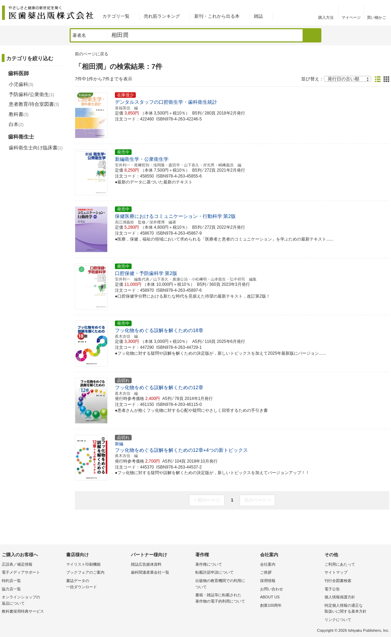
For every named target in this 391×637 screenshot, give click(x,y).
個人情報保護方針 (339, 597)
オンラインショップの (32, 600)
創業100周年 (271, 605)
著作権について (208, 564)
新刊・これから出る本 (217, 16)
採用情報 (267, 581)
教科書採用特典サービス (23, 611)
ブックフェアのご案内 (85, 572)
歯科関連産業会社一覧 (150, 572)
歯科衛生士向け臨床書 (36, 147)
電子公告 (332, 589)
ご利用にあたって (339, 564)
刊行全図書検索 (337, 581)
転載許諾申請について (214, 572)
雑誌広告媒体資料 (146, 564)
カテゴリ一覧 (116, 16)
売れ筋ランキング (162, 16)
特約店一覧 (11, 581)
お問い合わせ (271, 589)
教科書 (19, 114)
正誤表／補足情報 (17, 564)
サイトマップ (335, 572)
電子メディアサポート (21, 572)
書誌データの (96, 584)
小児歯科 (21, 84)
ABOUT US (270, 597)
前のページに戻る (91, 54)
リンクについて (337, 620)
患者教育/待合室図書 (34, 104)
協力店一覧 (11, 589)
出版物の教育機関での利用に (225, 584)
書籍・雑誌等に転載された (225, 598)
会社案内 (267, 564)
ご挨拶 (266, 572)
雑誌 (258, 16)
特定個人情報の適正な (354, 609)
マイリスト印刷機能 (83, 564)
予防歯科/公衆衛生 (31, 94)
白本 (16, 124)
